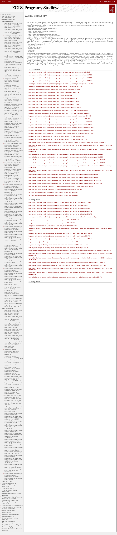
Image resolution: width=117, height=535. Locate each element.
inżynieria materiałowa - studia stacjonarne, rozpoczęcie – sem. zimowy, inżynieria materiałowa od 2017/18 (14, 133)
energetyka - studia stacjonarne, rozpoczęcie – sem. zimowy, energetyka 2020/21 (12, 81)
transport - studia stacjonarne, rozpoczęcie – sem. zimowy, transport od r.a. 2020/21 (13, 300)
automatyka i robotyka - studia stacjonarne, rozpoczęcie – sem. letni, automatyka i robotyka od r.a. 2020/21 (13, 331)
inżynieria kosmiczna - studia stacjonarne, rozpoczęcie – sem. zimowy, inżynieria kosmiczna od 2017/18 (13, 113)
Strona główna (6, 14)
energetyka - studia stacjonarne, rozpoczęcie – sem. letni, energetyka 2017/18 (14, 357)
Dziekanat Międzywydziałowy (11, 527)
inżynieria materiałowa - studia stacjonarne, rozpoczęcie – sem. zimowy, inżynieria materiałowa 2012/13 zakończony (14, 126)
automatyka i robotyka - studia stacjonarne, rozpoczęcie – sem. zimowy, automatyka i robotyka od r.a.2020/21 (13, 51)
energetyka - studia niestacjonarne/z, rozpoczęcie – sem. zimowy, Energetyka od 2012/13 (14, 57)
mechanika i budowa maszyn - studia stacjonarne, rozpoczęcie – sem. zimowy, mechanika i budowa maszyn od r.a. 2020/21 (14, 271)
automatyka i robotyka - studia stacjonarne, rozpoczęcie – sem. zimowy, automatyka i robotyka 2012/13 (13, 25)
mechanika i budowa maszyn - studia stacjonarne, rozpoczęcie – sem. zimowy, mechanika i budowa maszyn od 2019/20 (14, 264)
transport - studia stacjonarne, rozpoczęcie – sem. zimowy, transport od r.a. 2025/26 (13, 305)
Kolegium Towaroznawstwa (10, 514)
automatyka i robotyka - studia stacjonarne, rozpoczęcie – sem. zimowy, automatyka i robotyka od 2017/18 (13, 32)
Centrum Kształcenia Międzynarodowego (8, 17)
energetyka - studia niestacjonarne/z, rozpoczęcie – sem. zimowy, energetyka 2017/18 (13, 63)
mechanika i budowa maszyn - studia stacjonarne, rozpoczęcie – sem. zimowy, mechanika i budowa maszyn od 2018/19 (14, 256)
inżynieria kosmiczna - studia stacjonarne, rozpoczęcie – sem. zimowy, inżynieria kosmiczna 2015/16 (13, 106)
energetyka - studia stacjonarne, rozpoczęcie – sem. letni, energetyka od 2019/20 (12, 363)
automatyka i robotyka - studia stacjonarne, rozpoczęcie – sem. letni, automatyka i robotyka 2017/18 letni (13, 312)
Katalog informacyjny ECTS (107, 1)
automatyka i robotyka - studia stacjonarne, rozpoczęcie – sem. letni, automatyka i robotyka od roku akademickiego (13, 344)
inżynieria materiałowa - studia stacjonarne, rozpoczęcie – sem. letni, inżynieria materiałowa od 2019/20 (14, 385)
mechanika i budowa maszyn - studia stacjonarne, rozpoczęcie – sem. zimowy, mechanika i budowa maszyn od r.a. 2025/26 (14, 279)
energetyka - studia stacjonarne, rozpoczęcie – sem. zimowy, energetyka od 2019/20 (13, 94)
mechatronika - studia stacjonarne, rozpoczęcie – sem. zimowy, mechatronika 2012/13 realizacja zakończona (13, 287)
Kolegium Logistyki (8, 516)
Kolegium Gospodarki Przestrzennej (8, 511)
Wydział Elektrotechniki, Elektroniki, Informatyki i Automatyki (9, 485)
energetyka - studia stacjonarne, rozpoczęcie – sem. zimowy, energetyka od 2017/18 (13, 87)
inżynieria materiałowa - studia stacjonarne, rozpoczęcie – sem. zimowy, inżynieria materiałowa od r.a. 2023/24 (14, 159)
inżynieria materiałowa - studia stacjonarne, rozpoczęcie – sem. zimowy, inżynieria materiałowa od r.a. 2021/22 (14, 152)
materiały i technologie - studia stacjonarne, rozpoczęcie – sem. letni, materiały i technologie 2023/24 (14, 409)
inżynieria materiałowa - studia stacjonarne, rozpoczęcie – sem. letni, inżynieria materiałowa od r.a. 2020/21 (14, 391)
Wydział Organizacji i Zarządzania (12, 505)
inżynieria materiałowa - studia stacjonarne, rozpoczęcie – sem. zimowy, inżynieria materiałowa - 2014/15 (14, 119)
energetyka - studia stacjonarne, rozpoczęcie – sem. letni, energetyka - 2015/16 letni (12, 352)
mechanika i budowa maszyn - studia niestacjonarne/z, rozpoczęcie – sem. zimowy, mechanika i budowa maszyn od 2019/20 (14, 214)
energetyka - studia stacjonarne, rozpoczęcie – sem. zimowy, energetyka (12, 75)
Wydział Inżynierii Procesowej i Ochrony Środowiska (11, 508)
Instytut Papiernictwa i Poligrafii (11, 525)
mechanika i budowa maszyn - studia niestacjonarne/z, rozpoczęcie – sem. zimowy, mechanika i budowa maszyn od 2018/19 (14, 206)
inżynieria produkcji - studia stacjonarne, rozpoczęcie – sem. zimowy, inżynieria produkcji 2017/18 (13, 165)
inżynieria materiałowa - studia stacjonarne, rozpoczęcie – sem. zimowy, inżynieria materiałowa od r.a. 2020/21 (14, 146)
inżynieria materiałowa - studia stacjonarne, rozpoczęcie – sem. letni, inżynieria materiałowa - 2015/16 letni (14, 379)
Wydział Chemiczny (8, 488)
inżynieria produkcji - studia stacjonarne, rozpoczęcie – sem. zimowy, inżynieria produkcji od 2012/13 (13, 171)
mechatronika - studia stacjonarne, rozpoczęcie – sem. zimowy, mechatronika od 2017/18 (14, 294)
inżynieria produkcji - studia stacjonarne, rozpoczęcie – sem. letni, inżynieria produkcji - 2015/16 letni (13, 403)
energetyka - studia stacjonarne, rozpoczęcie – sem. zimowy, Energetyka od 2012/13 (13, 70)
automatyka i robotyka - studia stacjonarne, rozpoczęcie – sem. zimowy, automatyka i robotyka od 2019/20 (13, 38)
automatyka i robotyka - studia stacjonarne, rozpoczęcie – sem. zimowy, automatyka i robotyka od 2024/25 (13, 44)
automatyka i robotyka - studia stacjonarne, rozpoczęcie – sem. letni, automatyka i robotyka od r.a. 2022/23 (13, 338)
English (9, 1)
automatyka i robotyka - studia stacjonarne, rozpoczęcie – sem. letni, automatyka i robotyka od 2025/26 (13, 325)
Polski (3, 1)
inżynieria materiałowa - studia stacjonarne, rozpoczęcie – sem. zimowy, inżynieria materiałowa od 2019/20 (14, 139)
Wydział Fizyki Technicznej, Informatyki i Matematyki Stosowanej (10, 502)
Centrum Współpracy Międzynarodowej (8, 522)
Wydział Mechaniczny (8, 19)
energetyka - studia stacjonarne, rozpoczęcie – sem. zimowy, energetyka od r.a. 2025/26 (13, 100)
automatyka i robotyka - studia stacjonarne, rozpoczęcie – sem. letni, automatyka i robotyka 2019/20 (13, 319)
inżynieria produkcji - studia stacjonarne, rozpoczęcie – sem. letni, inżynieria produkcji (13, 397)
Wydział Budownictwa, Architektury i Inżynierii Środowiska (12, 497)
